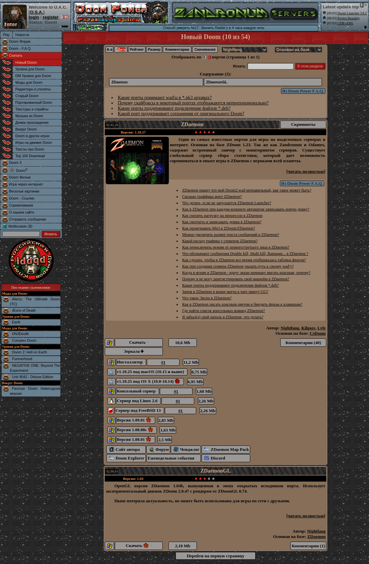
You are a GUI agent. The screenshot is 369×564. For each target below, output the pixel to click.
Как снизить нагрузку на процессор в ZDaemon (222, 215)
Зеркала (134, 351)
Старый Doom (26, 96)
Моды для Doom (28, 82)
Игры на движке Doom (33, 142)
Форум (159, 449)
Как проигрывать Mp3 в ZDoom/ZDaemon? (218, 228)
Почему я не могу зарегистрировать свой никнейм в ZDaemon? (235, 279)
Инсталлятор (131, 361)
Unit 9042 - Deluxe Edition (32, 377)
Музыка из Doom (29, 116)
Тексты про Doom (29, 149)
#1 (163, 362)
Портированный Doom (33, 102)
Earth (16, 322)
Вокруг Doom (26, 129)
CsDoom (318, 333)
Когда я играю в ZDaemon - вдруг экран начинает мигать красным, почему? (246, 272)
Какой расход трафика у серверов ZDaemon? (220, 241)
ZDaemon (119, 82)
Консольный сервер (137, 390)
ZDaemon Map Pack (226, 449)
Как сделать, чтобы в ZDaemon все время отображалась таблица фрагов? (244, 260)
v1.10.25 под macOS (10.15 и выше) (152, 371)
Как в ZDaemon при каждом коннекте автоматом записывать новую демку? (245, 209)
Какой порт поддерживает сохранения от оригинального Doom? (181, 113)
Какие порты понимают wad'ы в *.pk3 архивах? (165, 97)
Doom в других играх (32, 136)
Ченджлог (186, 449)
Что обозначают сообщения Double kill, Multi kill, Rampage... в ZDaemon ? (245, 253)
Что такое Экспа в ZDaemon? (207, 298)
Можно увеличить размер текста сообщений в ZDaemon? (230, 234)
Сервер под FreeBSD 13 (139, 410)
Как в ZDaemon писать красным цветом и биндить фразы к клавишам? (242, 304)
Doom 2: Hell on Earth (29, 352)
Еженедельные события (171, 458)
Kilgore (308, 327)
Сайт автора (124, 449)
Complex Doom (24, 340)
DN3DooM (20, 334)
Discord (214, 458)
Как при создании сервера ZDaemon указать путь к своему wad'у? (238, 266)
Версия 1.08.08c (136, 429)
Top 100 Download (30, 156)
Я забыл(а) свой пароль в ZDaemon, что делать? (222, 317)
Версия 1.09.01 (135, 419)
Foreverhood (22, 359)
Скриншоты (303, 124)
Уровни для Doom (30, 69)
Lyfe (321, 327)
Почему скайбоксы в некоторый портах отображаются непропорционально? (193, 102)
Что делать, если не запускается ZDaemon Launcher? (226, 203)
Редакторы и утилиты (33, 89)
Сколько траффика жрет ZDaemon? (212, 196)
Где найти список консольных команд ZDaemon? (223, 310)
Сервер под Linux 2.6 (138, 400)
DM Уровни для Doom (33, 76)
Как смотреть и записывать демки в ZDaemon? (221, 222)
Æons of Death (24, 310)
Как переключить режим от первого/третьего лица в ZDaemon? (235, 247)
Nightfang (290, 327)
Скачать (15, 55)
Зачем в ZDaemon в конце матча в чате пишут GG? (225, 291)
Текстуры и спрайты (31, 109)
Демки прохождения (31, 122)
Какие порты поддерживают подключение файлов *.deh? (174, 108)
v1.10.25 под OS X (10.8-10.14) (150, 381)
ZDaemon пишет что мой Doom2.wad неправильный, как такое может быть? (246, 190)
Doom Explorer (126, 458)
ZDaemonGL (216, 82)
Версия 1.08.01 (135, 439)
